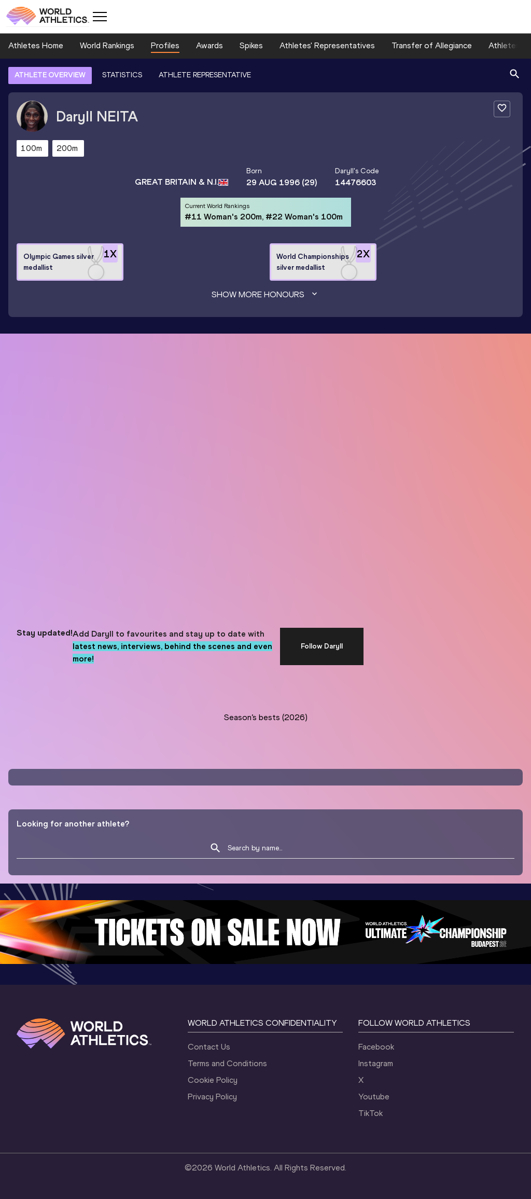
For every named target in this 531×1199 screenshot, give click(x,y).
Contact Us (209, 1047)
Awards (209, 45)
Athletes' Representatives (327, 45)
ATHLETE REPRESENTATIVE (205, 75)
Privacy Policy (212, 1096)
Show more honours (265, 294)
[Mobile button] (99, 16)
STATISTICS (122, 75)
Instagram (375, 1063)
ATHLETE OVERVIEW (50, 75)
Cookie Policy (212, 1080)
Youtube (373, 1096)
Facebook (376, 1047)
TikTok (370, 1113)
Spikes (251, 45)
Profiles (165, 45)
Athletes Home (35, 45)
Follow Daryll (322, 646)
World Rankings (107, 45)
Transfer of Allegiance (432, 45)
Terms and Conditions (227, 1063)
